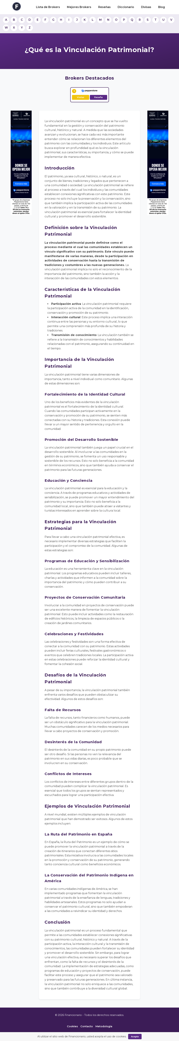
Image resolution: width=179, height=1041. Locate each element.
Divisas (146, 7)
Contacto (86, 1026)
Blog (161, 7)
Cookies (72, 1026)
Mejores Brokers (79, 7)
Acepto (135, 1036)
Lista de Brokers (48, 7)
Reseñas (104, 7)
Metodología (103, 1026)
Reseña (98, 97)
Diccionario (126, 7)
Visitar (80, 97)
